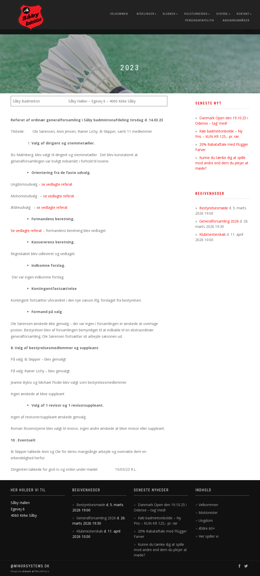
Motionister (208, 512)
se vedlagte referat (56, 184)
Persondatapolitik (199, 20)
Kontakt (243, 14)
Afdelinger (145, 14)
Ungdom (206, 520)
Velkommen (119, 14)
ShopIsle (17, 571)
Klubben (169, 14)
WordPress (42, 571)
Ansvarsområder (236, 20)
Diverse (222, 14)
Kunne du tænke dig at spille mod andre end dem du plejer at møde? (221, 163)
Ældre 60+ (207, 528)
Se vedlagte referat (26, 230)
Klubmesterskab (212, 234)
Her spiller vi (208, 536)
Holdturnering (196, 14)
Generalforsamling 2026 (219, 221)
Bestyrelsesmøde (213, 207)
